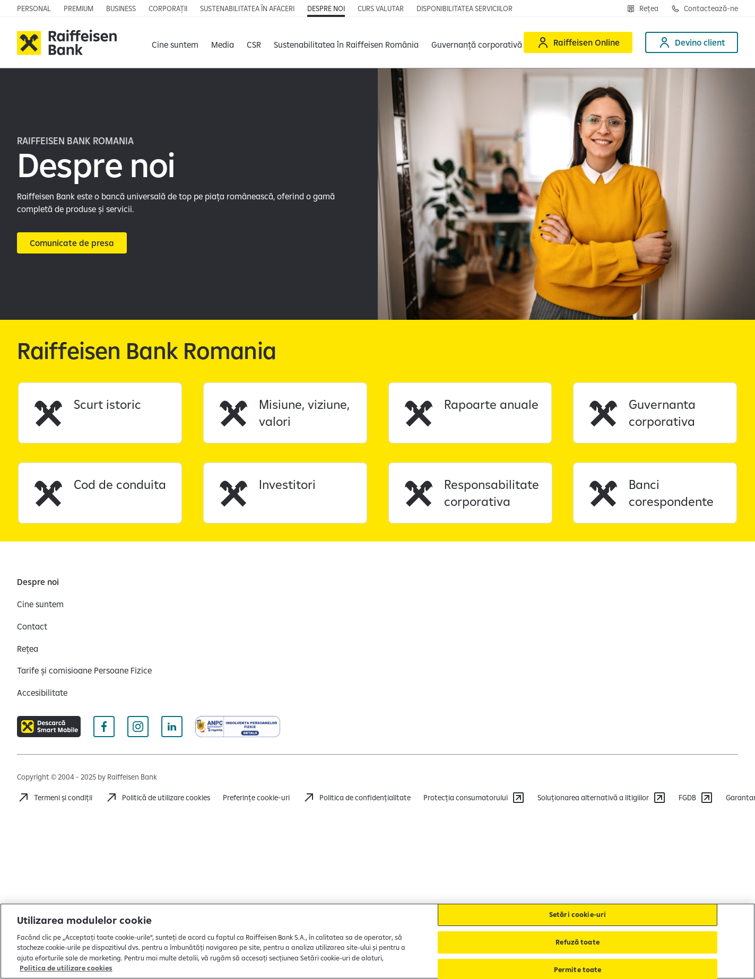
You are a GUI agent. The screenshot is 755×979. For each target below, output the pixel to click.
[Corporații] (168, 8)
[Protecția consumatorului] (474, 797)
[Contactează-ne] (704, 8)
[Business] (121, 8)
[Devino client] (691, 42)
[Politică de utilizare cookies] (157, 797)
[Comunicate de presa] (72, 243)
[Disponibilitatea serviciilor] (464, 8)
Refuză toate (578, 942)
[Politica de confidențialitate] (356, 797)
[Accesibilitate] (42, 692)
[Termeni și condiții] (54, 797)
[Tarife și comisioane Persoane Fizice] (84, 670)
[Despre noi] (326, 8)
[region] (377, 941)
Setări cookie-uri (577, 915)
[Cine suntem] (40, 604)
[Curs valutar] (381, 8)
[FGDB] (696, 797)
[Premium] (78, 8)
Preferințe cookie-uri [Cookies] (256, 797)
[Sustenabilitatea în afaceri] (247, 8)
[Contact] (32, 626)
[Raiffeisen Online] (578, 42)
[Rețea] (642, 8)
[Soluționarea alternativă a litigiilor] (601, 797)
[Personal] (34, 8)
